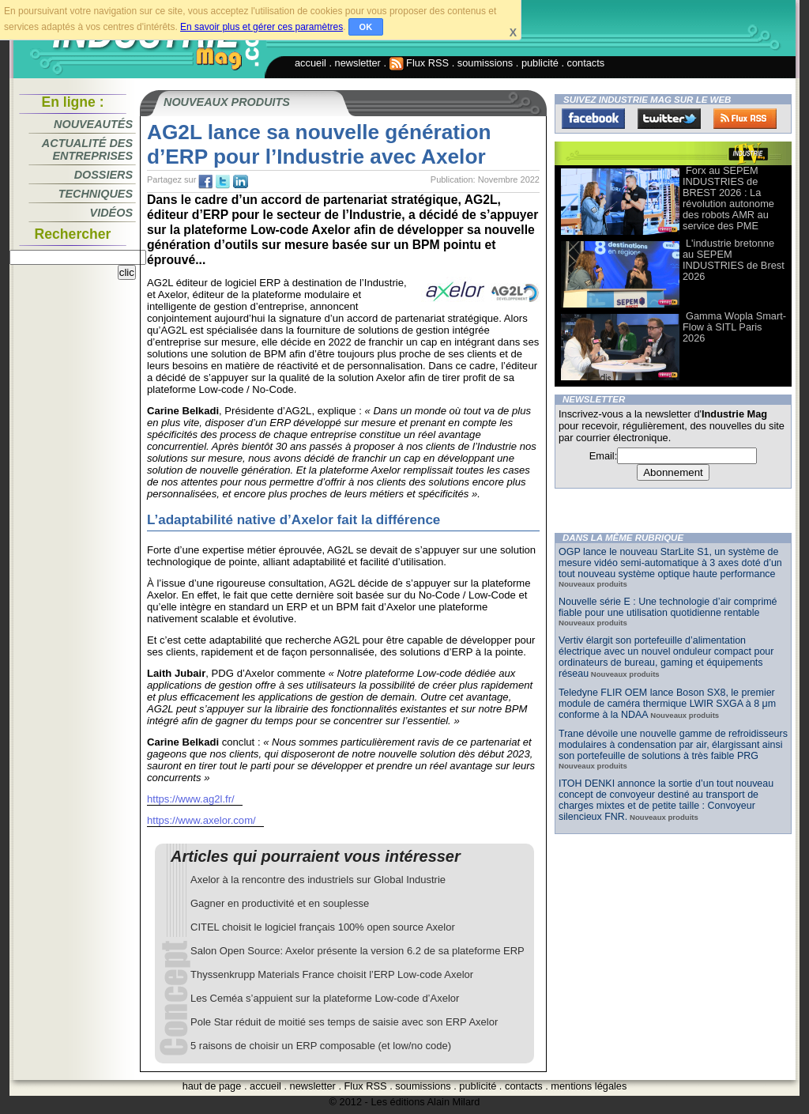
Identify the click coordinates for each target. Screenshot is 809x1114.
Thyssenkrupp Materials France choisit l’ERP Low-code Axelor (331, 974)
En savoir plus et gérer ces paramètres (261, 26)
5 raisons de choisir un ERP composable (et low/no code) (320, 1046)
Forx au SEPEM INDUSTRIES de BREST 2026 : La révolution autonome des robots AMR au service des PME (728, 198)
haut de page (212, 1086)
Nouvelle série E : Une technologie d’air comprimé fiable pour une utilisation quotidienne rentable (668, 607)
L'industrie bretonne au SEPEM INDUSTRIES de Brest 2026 (734, 259)
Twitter (669, 118)
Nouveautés (93, 124)
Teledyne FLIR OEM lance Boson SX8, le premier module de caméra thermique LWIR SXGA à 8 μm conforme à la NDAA (667, 703)
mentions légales (589, 1086)
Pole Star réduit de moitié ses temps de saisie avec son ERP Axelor (344, 1022)
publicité (540, 63)
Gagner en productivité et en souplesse (279, 903)
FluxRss (745, 118)
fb (205, 182)
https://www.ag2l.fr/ (191, 799)
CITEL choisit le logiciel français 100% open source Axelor (322, 927)
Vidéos (111, 212)
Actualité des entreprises (87, 149)
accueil (310, 63)
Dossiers (103, 174)
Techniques (95, 193)
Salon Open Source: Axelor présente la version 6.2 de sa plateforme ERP (357, 951)
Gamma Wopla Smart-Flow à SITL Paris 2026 (734, 327)
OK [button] (366, 27)
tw (223, 182)
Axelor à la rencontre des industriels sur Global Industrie (318, 880)
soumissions (485, 63)
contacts (586, 63)
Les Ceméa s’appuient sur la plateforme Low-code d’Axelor (324, 998)
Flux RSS (419, 63)
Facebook (593, 118)
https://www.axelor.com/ (201, 820)
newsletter (358, 63)
